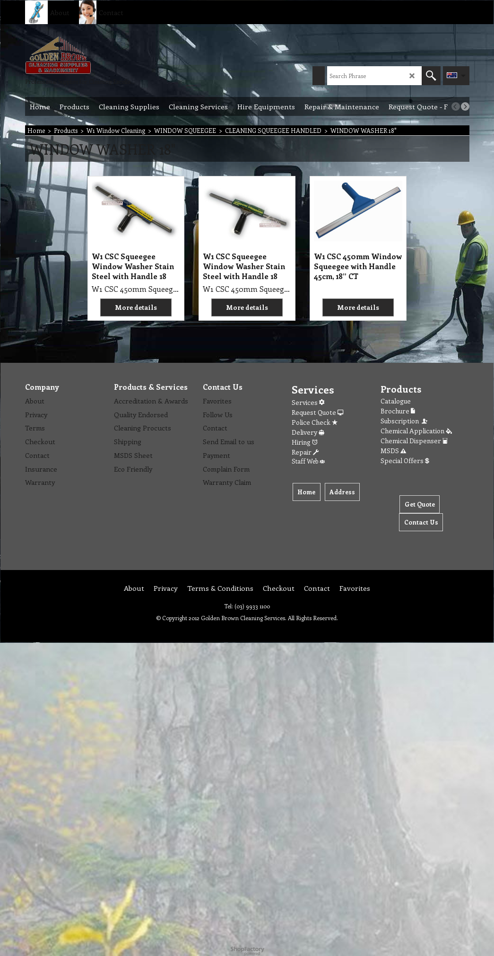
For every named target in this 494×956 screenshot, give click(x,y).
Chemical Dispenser (414, 440)
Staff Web (308, 461)
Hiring (305, 442)
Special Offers (405, 460)
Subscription (405, 420)
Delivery (308, 432)
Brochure (398, 410)
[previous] (455, 106)
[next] (465, 106)
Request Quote (317, 412)
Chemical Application (416, 430)
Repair (305, 451)
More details (136, 307)
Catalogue (396, 400)
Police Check (315, 422)
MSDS (393, 450)
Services (308, 402)
